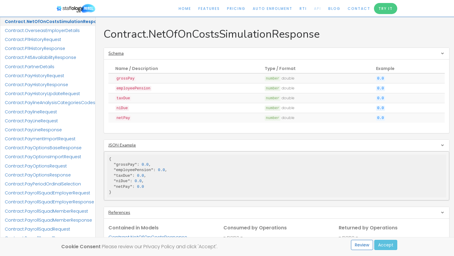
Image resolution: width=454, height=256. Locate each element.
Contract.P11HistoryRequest (33, 39)
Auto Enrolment (272, 8)
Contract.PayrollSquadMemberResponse (48, 220)
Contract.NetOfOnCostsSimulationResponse (50, 22)
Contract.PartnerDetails (29, 67)
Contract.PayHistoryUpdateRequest (42, 94)
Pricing (236, 8)
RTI (303, 8)
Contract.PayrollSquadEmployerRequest (47, 193)
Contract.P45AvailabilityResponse (40, 57)
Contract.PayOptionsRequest (36, 166)
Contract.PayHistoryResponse (36, 85)
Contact (359, 8)
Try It (385, 8)
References (119, 212)
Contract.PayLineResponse (33, 130)
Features (209, 8)
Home (185, 8)
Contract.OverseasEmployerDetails (42, 30)
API (317, 8)
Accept (385, 245)
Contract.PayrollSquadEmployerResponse (49, 202)
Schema (116, 53)
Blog (334, 8)
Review (362, 245)
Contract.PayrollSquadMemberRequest (46, 211)
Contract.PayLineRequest (31, 121)
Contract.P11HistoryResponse (35, 48)
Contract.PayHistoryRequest (34, 76)
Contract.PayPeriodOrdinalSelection (43, 184)
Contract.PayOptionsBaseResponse (43, 148)
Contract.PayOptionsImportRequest (43, 157)
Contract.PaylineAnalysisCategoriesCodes (50, 103)
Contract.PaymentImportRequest (40, 139)
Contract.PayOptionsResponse (38, 175)
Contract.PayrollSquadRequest (37, 229)
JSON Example (122, 145)
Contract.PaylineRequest (31, 112)
